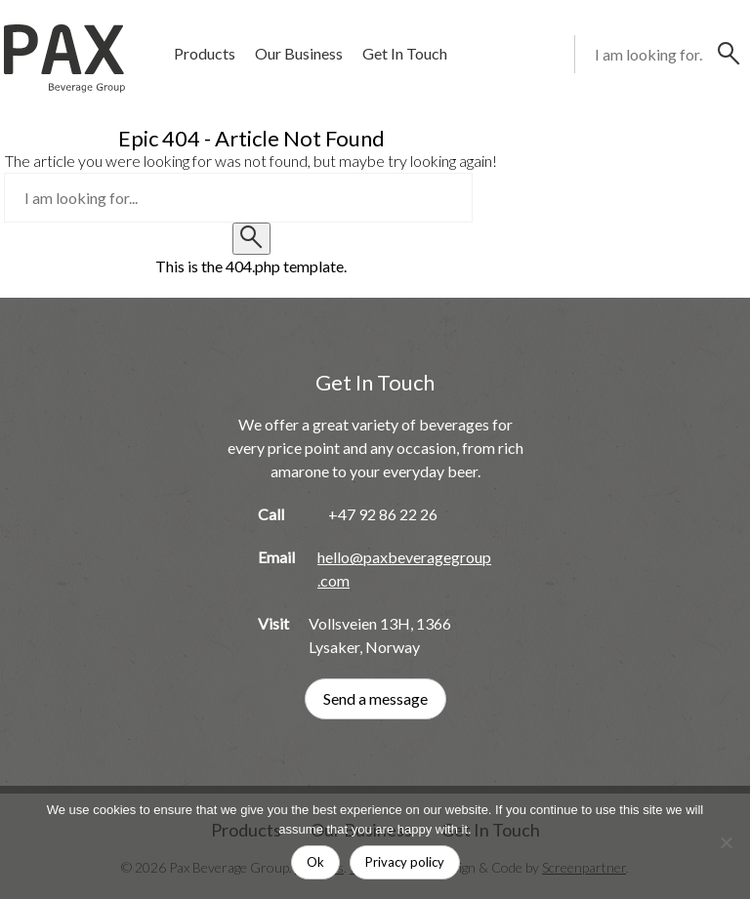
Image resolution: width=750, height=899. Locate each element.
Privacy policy (404, 862)
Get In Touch (404, 53)
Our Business (299, 53)
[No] (725, 842)
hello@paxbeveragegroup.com (404, 569)
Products (204, 53)
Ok (315, 862)
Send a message (375, 698)
